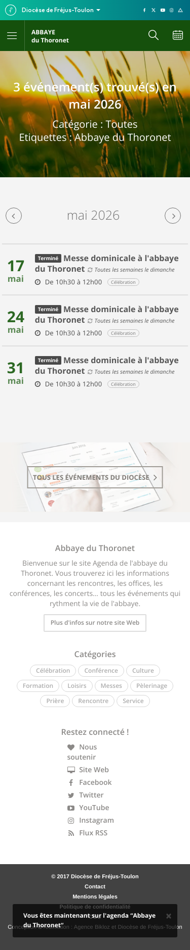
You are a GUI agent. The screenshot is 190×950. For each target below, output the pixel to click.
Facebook (89, 782)
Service (133, 700)
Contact (95, 887)
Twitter (85, 795)
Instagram (91, 820)
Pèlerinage (151, 685)
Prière (55, 700)
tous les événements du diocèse (95, 477)
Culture (143, 670)
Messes (111, 685)
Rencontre (93, 700)
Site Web (88, 770)
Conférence (101, 670)
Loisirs (76, 685)
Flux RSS (87, 833)
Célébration (53, 670)
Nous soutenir (82, 752)
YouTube (88, 808)
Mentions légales (95, 897)
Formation (38, 685)
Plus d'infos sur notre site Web (95, 622)
